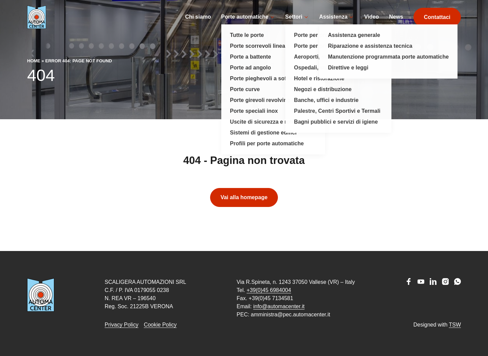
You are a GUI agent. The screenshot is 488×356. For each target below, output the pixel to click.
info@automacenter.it (278, 306)
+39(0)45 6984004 (269, 290)
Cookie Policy (160, 325)
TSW (455, 325)
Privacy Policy (122, 325)
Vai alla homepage (244, 207)
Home (33, 71)
